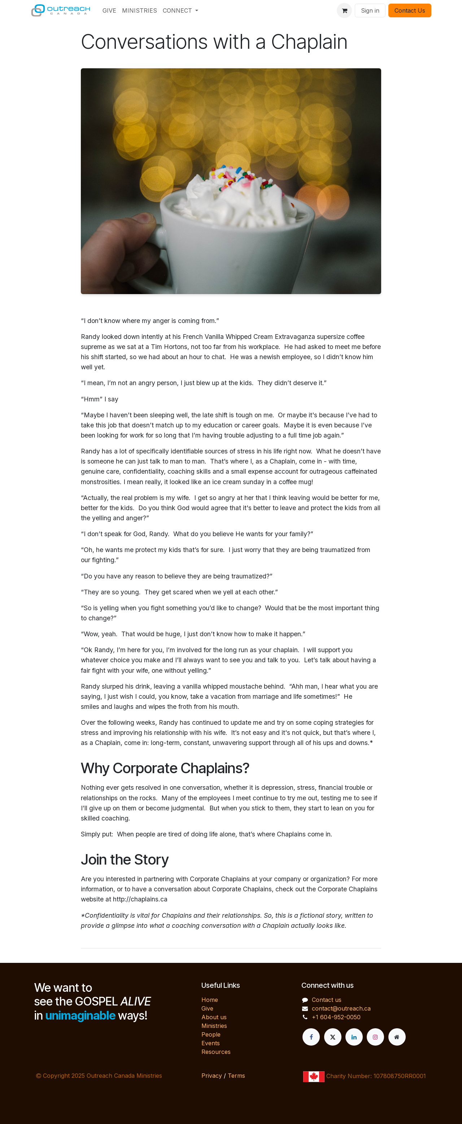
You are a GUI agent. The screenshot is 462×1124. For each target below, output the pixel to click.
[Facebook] (311, 1037)
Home (209, 999)
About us (214, 1017)
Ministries (214, 1025)
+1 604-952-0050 (336, 1017)
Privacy (211, 1075)
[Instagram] (375, 1037)
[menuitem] (109, 10)
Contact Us (410, 10)
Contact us (326, 999)
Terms (236, 1075)
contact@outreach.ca (341, 1008)
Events (210, 1043)
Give (207, 1008)
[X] (332, 1037)
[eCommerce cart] (344, 10)
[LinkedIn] (354, 1037)
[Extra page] (397, 1037)
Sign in (370, 10)
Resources (216, 1051)
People (211, 1034)
